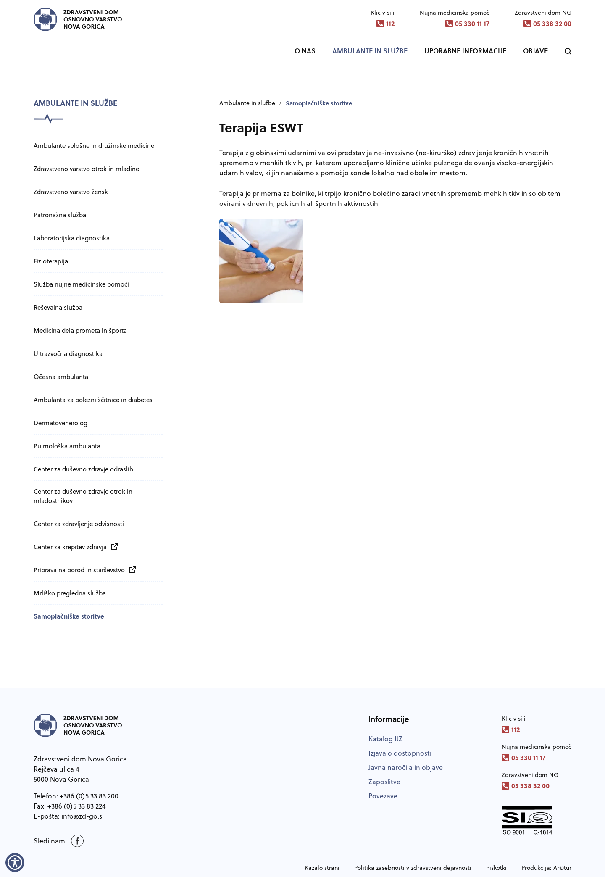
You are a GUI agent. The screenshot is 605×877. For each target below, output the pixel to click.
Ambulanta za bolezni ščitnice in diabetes (93, 399)
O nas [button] (305, 50)
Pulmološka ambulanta (67, 446)
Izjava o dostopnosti (399, 753)
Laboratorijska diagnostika (72, 238)
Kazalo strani (322, 868)
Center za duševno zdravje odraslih (83, 469)
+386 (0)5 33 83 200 (89, 796)
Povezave (382, 796)
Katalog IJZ (385, 738)
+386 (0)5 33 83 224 (76, 806)
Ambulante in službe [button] (370, 50)
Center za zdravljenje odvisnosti (79, 523)
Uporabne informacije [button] (465, 50)
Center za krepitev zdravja (73, 547)
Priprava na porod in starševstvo (83, 570)
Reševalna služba (58, 307)
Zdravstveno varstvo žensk (71, 191)
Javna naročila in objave (405, 767)
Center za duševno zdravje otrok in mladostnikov (83, 496)
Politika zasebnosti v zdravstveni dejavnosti (412, 868)
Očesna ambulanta (61, 376)
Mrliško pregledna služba (70, 593)
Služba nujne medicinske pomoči (81, 284)
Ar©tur (562, 868)
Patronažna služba (60, 215)
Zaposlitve (384, 781)
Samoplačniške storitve (69, 616)
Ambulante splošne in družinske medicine (94, 145)
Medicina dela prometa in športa (80, 330)
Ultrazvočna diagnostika (68, 353)
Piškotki (496, 868)
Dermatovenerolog (60, 423)
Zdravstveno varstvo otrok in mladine (86, 168)
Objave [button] (535, 50)
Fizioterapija (51, 261)
